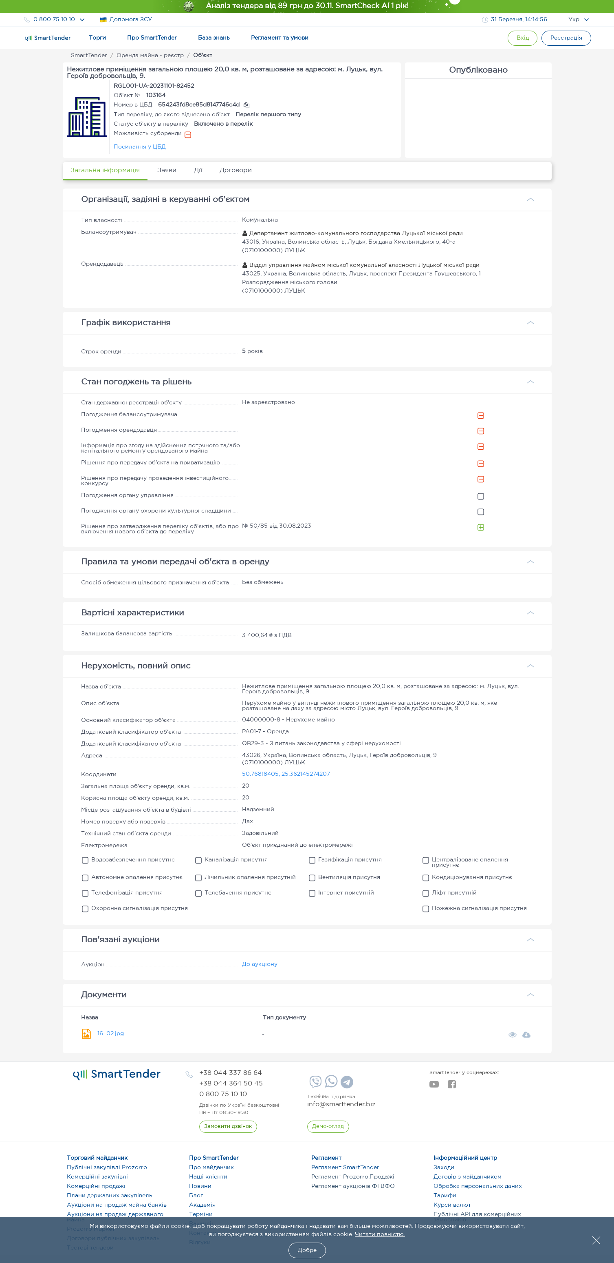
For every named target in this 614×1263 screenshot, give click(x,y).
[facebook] (451, 1086)
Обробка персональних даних (478, 1186)
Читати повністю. (380, 1234)
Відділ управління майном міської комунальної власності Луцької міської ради (361, 265)
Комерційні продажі (96, 1186)
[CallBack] (228, 1127)
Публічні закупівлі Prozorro (107, 1167)
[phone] (230, 1073)
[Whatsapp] (330, 1085)
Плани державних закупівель (109, 1195)
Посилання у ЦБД (140, 146)
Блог (196, 1195)
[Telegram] (346, 1085)
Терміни (201, 1214)
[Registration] (566, 38)
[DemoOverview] (328, 1127)
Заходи (444, 1167)
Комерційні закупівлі (97, 1176)
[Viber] (314, 1085)
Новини (200, 1186)
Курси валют (452, 1205)
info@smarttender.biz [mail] (341, 1104)
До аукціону (259, 964)
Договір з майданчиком (468, 1176)
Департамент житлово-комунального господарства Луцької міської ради (352, 233)
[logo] (117, 1075)
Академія (202, 1205)
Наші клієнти (208, 1176)
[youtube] (434, 1086)
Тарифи (445, 1195)
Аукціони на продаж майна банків (117, 1205)
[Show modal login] (521, 38)
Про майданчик (211, 1167)
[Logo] (48, 38)
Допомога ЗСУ (125, 19)
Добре (307, 1250)
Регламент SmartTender (345, 1167)
